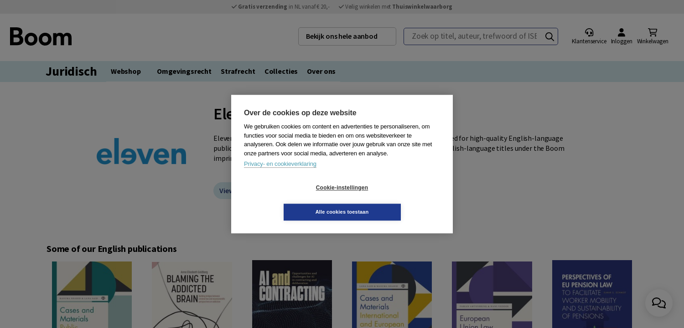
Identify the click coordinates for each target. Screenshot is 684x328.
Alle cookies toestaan (396, 199)
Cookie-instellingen (288, 200)
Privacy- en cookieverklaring (280, 176)
